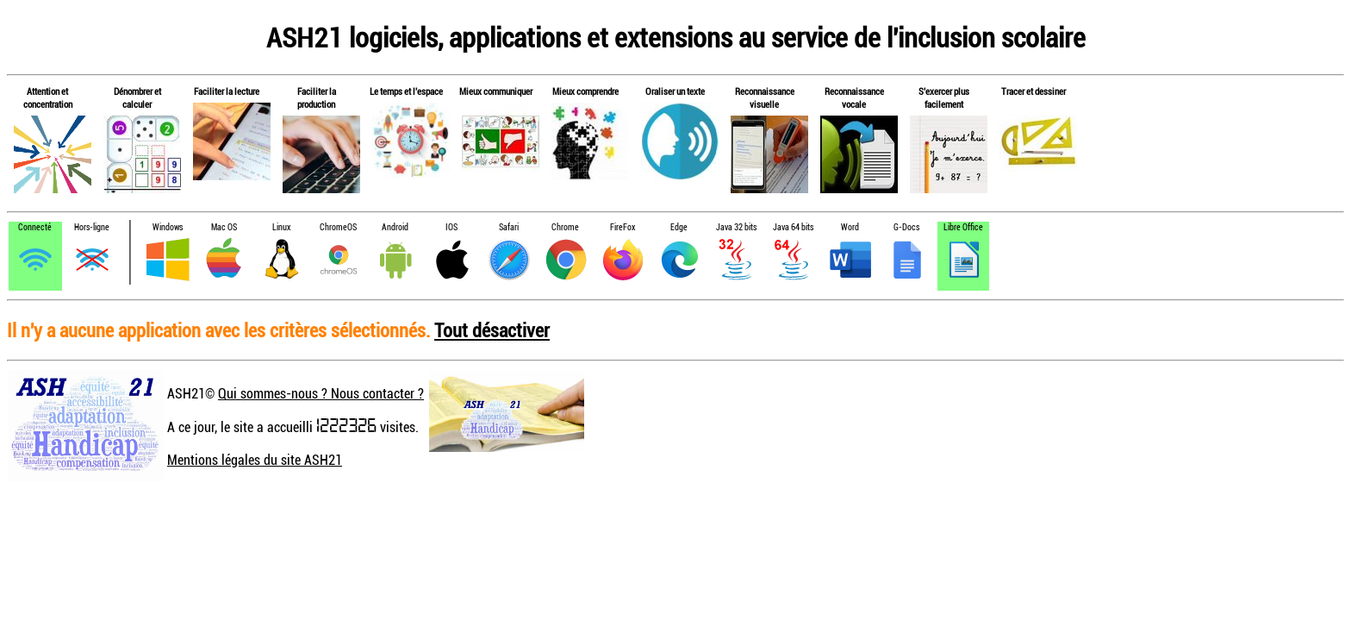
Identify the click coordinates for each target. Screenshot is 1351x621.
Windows (168, 227)
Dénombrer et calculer (137, 97)
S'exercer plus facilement (943, 97)
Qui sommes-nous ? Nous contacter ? (321, 393)
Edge (679, 227)
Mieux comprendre (585, 91)
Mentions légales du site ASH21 (254, 459)
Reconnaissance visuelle (764, 97)
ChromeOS (338, 227)
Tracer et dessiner (1033, 91)
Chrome (565, 227)
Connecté (35, 227)
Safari (509, 227)
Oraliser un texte (675, 91)
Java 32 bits (736, 227)
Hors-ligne (91, 227)
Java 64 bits (793, 227)
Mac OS (224, 227)
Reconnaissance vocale (854, 97)
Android (395, 227)
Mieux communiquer (495, 91)
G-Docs (906, 227)
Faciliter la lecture (226, 91)
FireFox (622, 227)
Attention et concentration (47, 97)
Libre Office (963, 227)
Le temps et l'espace (406, 91)
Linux (281, 227)
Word (850, 227)
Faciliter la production (316, 97)
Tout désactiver (492, 330)
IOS (451, 227)
